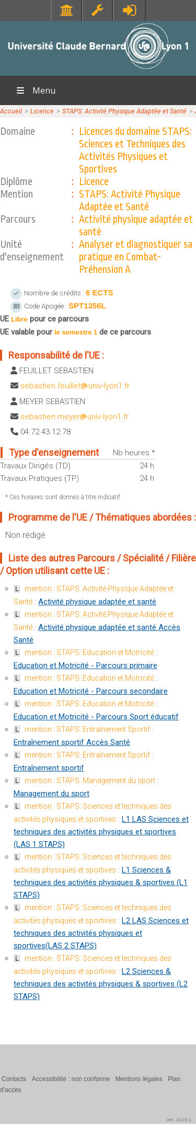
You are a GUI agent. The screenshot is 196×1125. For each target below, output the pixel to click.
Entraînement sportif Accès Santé (72, 742)
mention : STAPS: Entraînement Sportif (87, 729)
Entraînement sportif (49, 768)
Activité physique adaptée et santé (97, 601)
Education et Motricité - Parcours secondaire (91, 691)
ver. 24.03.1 (179, 1119)
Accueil (11, 111)
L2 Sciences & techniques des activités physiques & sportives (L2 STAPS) (101, 984)
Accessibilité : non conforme (71, 1079)
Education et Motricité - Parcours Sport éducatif (96, 716)
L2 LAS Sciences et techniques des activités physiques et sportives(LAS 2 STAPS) (101, 933)
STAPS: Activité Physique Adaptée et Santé (124, 111)
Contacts (14, 1079)
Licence (42, 111)
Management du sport (51, 793)
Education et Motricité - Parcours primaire (85, 665)
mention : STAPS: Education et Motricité (89, 652)
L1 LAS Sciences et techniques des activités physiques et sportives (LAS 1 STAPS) (101, 831)
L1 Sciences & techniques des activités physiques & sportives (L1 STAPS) (101, 882)
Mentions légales (139, 1079)
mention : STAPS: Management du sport (90, 780)
